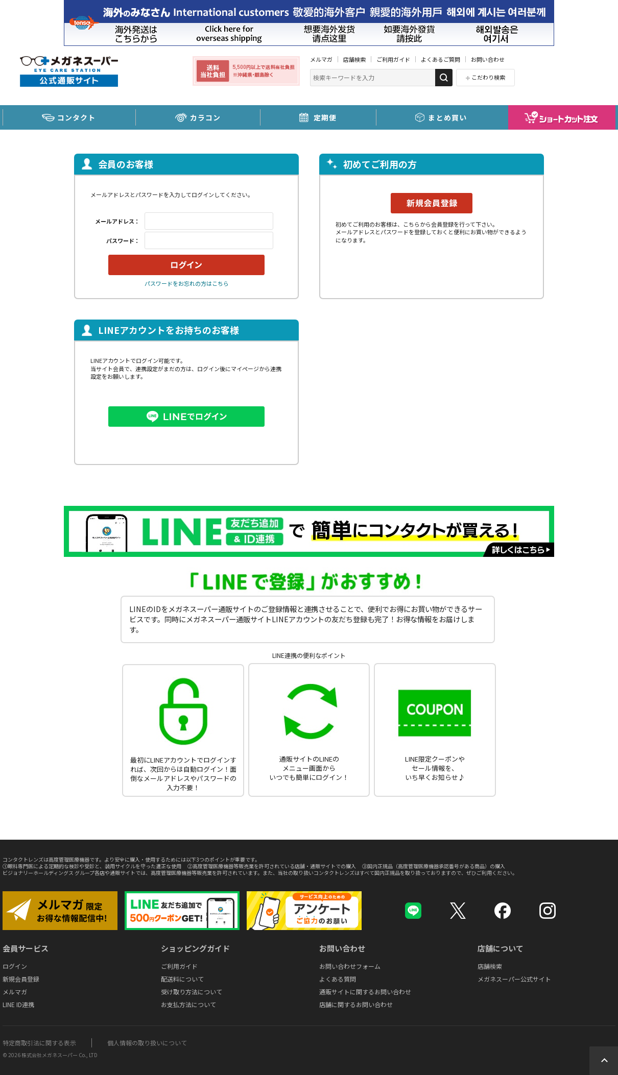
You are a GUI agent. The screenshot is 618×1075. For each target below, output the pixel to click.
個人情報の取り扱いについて (147, 1042)
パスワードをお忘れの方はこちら (187, 283)
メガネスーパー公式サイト (514, 978)
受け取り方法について (191, 991)
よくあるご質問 (440, 59)
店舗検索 (354, 59)
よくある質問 (337, 978)
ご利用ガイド (393, 59)
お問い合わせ (488, 59)
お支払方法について (188, 1004)
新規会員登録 (21, 978)
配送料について (182, 978)
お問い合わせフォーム (350, 966)
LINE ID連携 (18, 1004)
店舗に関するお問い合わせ (356, 1004)
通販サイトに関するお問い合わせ (365, 991)
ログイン (15, 966)
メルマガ (321, 59)
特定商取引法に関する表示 (39, 1042)
